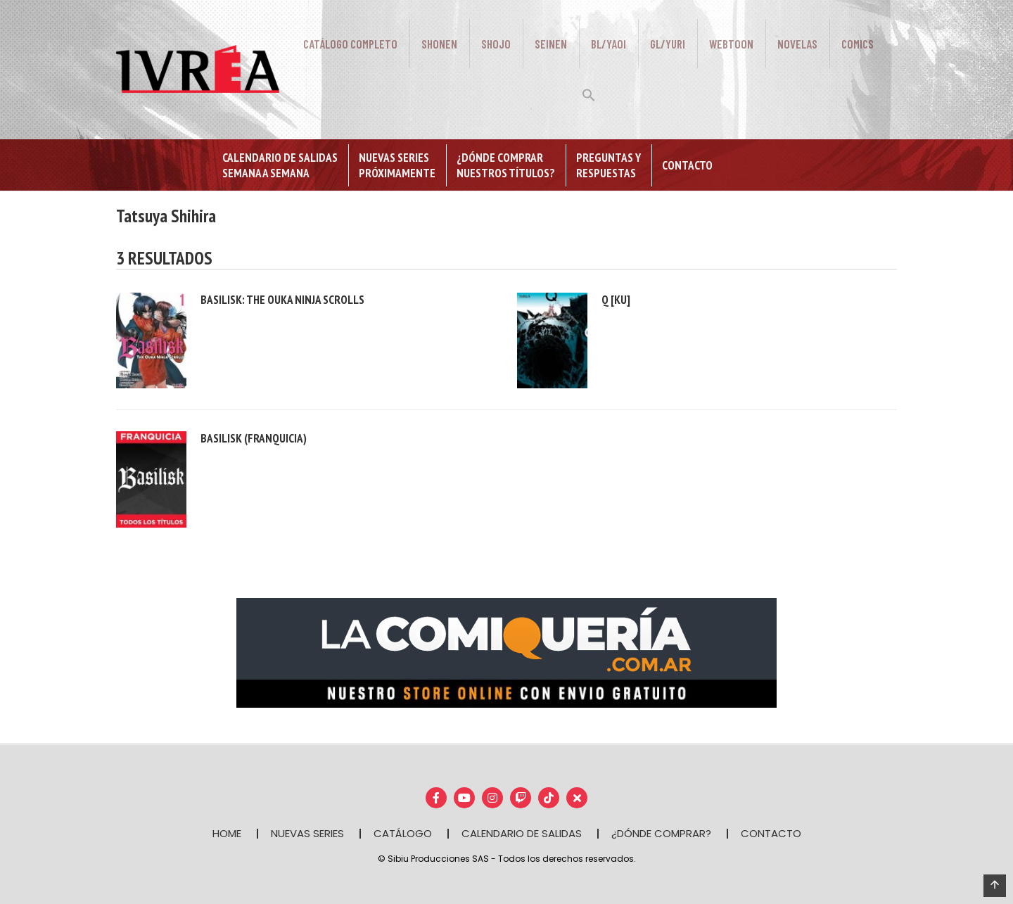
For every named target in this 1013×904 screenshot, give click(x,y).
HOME (226, 833)
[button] (589, 93)
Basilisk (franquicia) (253, 438)
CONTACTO (771, 833)
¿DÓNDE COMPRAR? (661, 833)
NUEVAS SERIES (307, 833)
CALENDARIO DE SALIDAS (521, 833)
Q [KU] (615, 299)
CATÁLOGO (403, 833)
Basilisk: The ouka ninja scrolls (282, 299)
